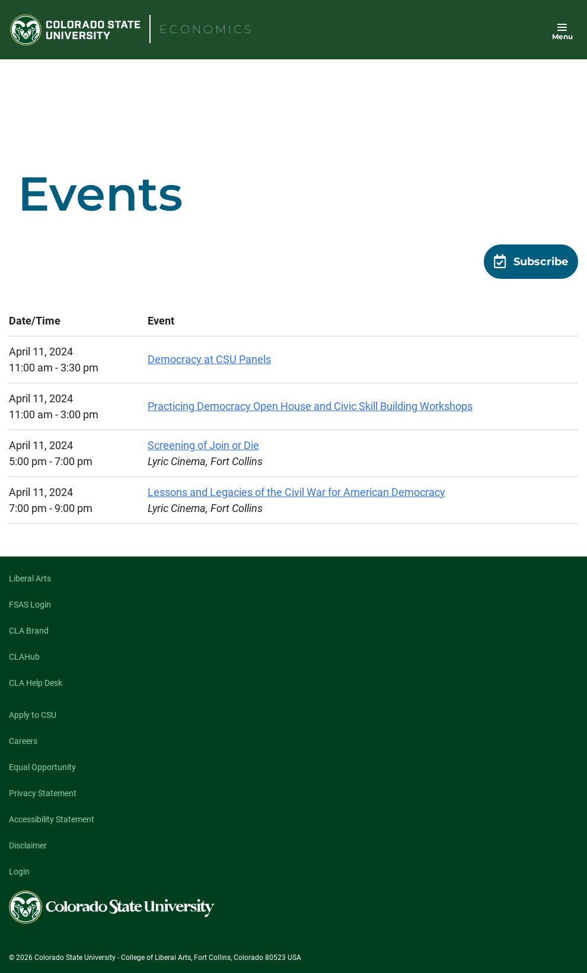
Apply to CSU (32, 715)
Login (19, 871)
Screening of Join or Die (203, 445)
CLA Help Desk (35, 683)
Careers (23, 741)
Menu (562, 36)
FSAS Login (30, 604)
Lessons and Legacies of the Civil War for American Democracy (296, 492)
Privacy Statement (42, 793)
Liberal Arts (30, 578)
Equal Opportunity (42, 767)
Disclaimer (28, 845)
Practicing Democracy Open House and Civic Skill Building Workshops (310, 406)
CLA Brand (29, 630)
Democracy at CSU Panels (209, 359)
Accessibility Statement (51, 819)
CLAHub (24, 657)
